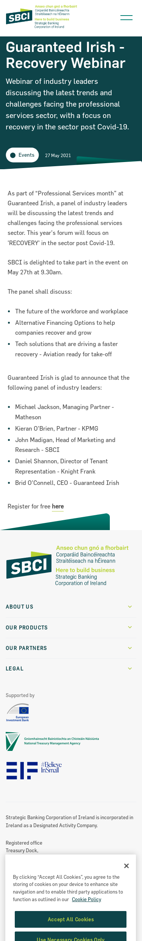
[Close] (126, 874)
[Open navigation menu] (126, 16)
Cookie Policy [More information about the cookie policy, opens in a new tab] (86, 908)
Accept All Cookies (71, 928)
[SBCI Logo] (42, 28)
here (58, 506)
